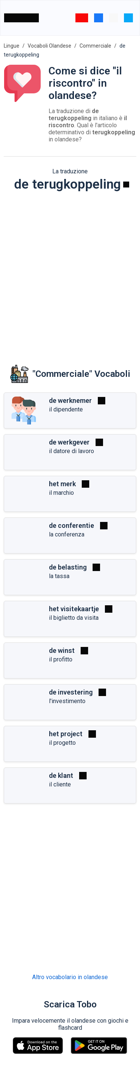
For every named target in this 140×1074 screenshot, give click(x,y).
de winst (62, 650)
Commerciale (95, 46)
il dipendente (66, 409)
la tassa (59, 576)
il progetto (62, 742)
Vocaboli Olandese (49, 46)
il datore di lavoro (71, 451)
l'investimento (67, 701)
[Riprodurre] (126, 184)
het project (66, 734)
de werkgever (69, 442)
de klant (61, 775)
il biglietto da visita (74, 617)
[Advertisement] (70, 273)
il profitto (60, 659)
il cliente (60, 784)
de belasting (68, 567)
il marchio (61, 492)
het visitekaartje (74, 609)
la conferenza (66, 534)
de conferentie (71, 525)
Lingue (11, 46)
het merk (62, 484)
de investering (71, 692)
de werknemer (70, 400)
